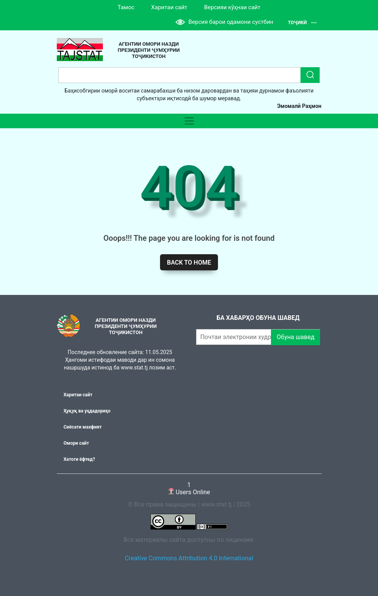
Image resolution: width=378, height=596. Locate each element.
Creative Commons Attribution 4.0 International (189, 558)
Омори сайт (76, 443)
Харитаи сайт (169, 7)
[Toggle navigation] (189, 121)
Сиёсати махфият (83, 427)
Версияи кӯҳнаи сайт (232, 7)
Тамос (125, 7)
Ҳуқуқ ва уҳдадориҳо (87, 411)
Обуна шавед (295, 337)
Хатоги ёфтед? (79, 459)
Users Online (189, 488)
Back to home (189, 262)
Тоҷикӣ (302, 23)
